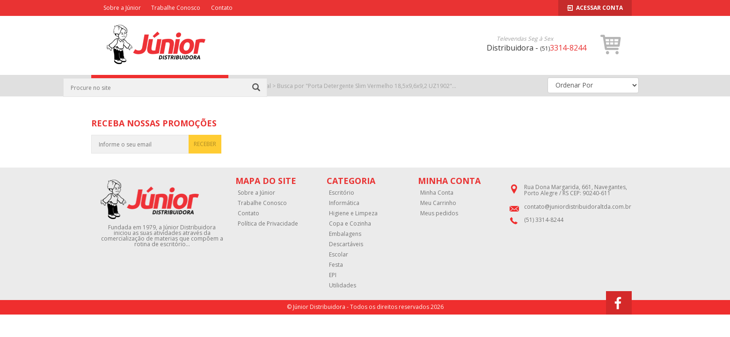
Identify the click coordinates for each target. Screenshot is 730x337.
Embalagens (345, 234)
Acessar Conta (595, 8)
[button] (610, 44)
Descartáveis (346, 244)
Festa (336, 265)
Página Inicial (254, 86)
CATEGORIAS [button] (160, 86)
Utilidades (342, 285)
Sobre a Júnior (122, 8)
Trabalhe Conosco (175, 8)
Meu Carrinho (438, 203)
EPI (332, 275)
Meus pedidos (439, 213)
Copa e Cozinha (350, 224)
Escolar (338, 254)
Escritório (341, 193)
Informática (344, 203)
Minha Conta (436, 193)
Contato (222, 8)
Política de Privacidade (268, 224)
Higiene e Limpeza (353, 213)
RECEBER (205, 144)
